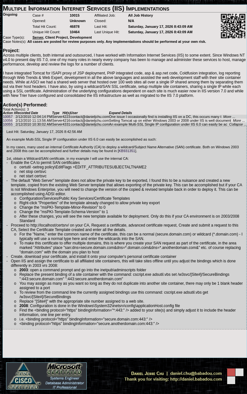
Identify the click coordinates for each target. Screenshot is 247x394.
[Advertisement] (125, 343)
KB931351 (127, 151)
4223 (66, 117)
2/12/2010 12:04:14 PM (33, 117)
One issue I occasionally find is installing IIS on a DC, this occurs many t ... (172, 117)
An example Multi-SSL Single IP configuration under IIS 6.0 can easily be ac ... (178, 124)
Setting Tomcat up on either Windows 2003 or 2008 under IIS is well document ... (177, 120)
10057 (8, 117)
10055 (8, 124)
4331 (66, 124)
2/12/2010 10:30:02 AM (33, 124)
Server (57, 117)
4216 (66, 120)
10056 (8, 120)
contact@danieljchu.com (90, 117)
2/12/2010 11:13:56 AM (33, 120)
